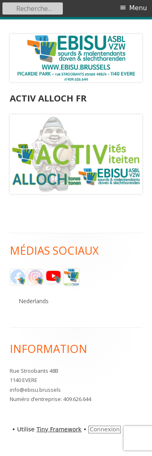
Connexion (105, 429)
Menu (138, 8)
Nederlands (34, 301)
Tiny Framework (58, 429)
